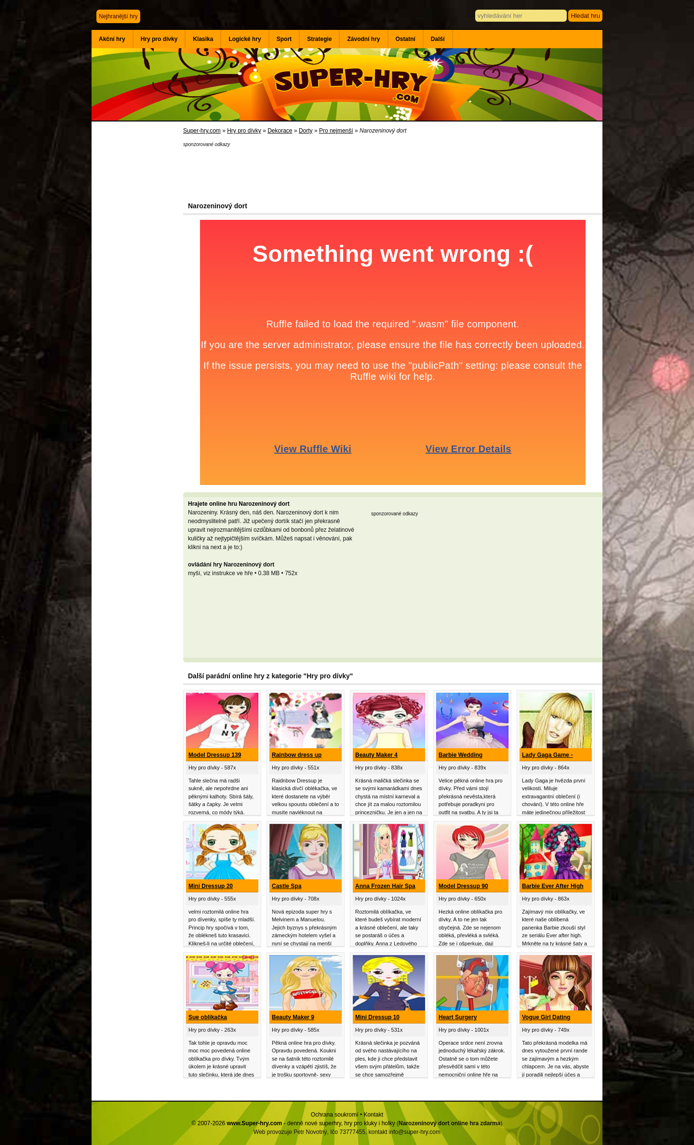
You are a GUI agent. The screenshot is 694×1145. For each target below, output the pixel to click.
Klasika (203, 39)
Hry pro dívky (159, 39)
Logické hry (244, 39)
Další (438, 39)
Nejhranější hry (118, 16)
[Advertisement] (137, 279)
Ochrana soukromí (335, 1114)
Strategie (319, 39)
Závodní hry (363, 39)
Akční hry (112, 39)
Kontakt (373, 1114)
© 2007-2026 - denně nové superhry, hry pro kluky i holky (293, 1123)
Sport (284, 39)
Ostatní (405, 39)
